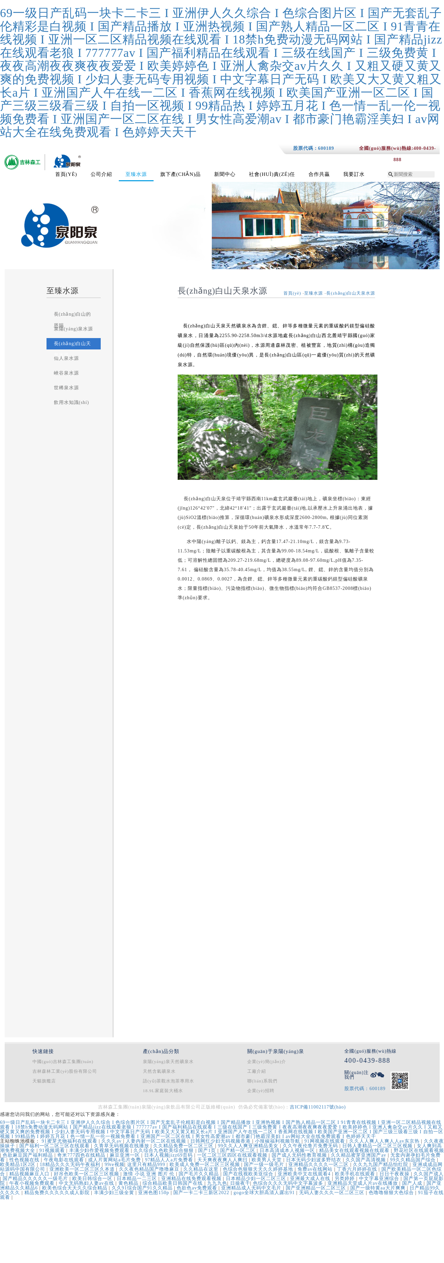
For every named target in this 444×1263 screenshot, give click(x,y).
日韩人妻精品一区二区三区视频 (378, 1145)
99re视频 (114, 1164)
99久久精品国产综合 (413, 1159)
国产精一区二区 (238, 1150)
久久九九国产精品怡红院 (381, 1164)
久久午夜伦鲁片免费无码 (311, 1145)
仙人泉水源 (66, 358)
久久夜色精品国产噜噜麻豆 (150, 1169)
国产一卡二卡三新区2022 (202, 1192)
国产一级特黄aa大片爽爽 (378, 1187)
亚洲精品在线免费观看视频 (192, 1178)
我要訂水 (354, 174)
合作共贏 (319, 174)
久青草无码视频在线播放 (122, 1145)
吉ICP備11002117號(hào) (318, 1107)
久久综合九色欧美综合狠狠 (164, 1150)
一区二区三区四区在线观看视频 (233, 1155)
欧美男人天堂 (267, 1159)
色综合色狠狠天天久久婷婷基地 (259, 1169)
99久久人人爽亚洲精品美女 (249, 1145)
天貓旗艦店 (44, 1080)
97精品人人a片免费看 (169, 1159)
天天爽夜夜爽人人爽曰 (223, 1159)
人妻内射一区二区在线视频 (157, 1141)
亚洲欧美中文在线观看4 (305, 1173)
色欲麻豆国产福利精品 (29, 1155)
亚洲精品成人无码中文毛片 (252, 1187)
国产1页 (207, 1150)
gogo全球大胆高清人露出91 (265, 1192)
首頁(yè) (66, 174)
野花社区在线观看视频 (419, 1150)
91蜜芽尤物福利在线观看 (70, 1141)
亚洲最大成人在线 (311, 1178)
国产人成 (413, 1183)
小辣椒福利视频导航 (278, 1141)
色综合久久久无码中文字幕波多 (289, 1183)
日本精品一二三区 (138, 1178)
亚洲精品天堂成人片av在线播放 (363, 1183)
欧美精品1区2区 (18, 1164)
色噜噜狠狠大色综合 (392, 1192)
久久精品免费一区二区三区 (184, 1145)
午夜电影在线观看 (65, 1159)
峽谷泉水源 (66, 373)
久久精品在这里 (201, 1169)
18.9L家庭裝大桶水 (163, 1090)
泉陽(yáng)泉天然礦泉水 (168, 1061)
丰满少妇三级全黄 (115, 1192)
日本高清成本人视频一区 (288, 1150)
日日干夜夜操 (395, 1173)
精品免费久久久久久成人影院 (57, 1192)
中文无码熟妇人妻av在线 (87, 1183)
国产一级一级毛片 (265, 1164)
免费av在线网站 (315, 1169)
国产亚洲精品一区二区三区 (317, 1187)
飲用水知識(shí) (71, 402)
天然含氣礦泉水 (159, 1071)
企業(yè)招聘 (260, 1090)
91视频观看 (53, 1150)
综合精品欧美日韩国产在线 (173, 1183)
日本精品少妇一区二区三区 (257, 1178)
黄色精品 (129, 1183)
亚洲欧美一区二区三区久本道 (83, 1169)
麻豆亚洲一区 (126, 1155)
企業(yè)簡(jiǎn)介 (266, 1061)
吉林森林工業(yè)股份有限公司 (64, 1071)
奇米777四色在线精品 (82, 1155)
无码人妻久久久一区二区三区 (332, 1192)
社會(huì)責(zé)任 (272, 174)
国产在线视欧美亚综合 (249, 1173)
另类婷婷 (345, 1178)
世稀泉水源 (66, 387)
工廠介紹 (256, 1071)
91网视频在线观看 (325, 1141)
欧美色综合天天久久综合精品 (75, 1187)
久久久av (112, 1141)
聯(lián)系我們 (262, 1080)
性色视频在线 (25, 1159)
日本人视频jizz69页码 (169, 1155)
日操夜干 (240, 1183)
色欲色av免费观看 (197, 1187)
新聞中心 (225, 174)
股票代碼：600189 (313, 148)
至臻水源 (136, 174)
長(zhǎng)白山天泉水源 (72, 349)
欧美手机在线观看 (356, 1173)
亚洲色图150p (154, 1192)
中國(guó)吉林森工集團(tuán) (62, 1061)
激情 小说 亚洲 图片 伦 (149, 1173)
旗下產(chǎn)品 (180, 174)
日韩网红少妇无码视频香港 (221, 1141)
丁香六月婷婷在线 (358, 1169)
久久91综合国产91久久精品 (143, 1187)
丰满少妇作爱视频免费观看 (100, 1150)
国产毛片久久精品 (199, 1173)
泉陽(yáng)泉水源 (73, 328)
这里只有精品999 (147, 1164)
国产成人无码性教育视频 (300, 1155)
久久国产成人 (429, 1173)
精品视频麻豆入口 (30, 1173)
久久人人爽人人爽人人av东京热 (385, 1141)
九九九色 (217, 1183)
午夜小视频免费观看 (32, 1183)
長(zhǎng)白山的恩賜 (72, 320)
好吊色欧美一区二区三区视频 (87, 1173)
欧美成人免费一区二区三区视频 (206, 1164)
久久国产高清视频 (366, 1159)
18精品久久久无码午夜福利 (71, 1164)
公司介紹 (101, 174)
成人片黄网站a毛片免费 (115, 1159)
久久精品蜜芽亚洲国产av (359, 1155)
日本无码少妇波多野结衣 (314, 1159)
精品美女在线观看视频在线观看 (355, 1150)
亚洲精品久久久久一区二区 (319, 1164)
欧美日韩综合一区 (93, 1178)
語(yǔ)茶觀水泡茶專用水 (168, 1080)
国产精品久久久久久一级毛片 (36, 1178)
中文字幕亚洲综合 (380, 1178)
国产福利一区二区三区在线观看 (55, 1145)
